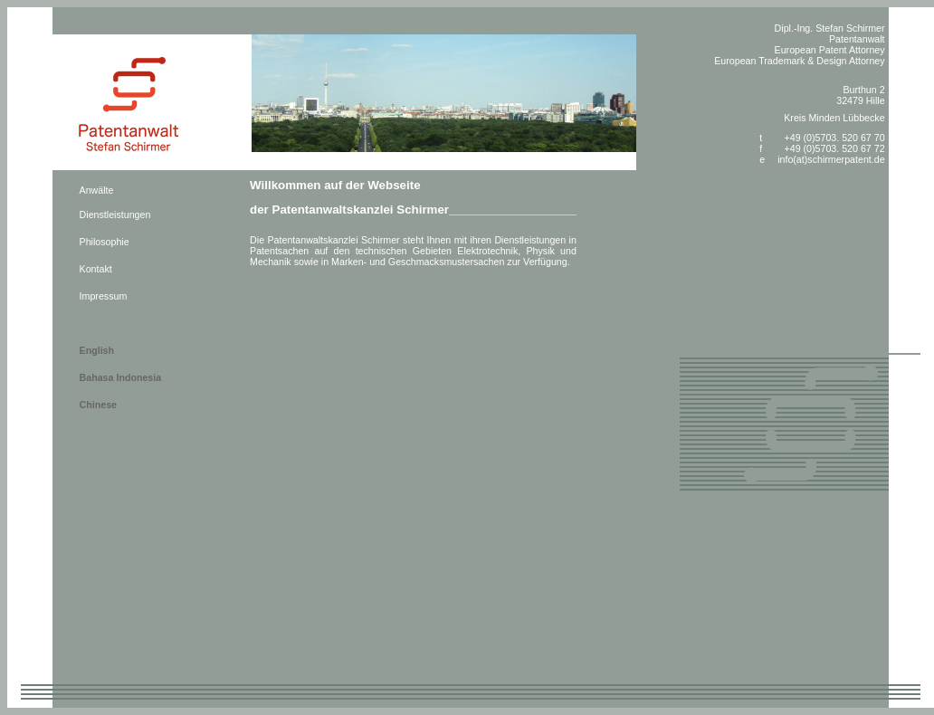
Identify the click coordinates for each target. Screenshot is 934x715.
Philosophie (104, 241)
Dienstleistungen (115, 214)
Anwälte (97, 190)
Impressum (104, 296)
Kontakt (96, 268)
